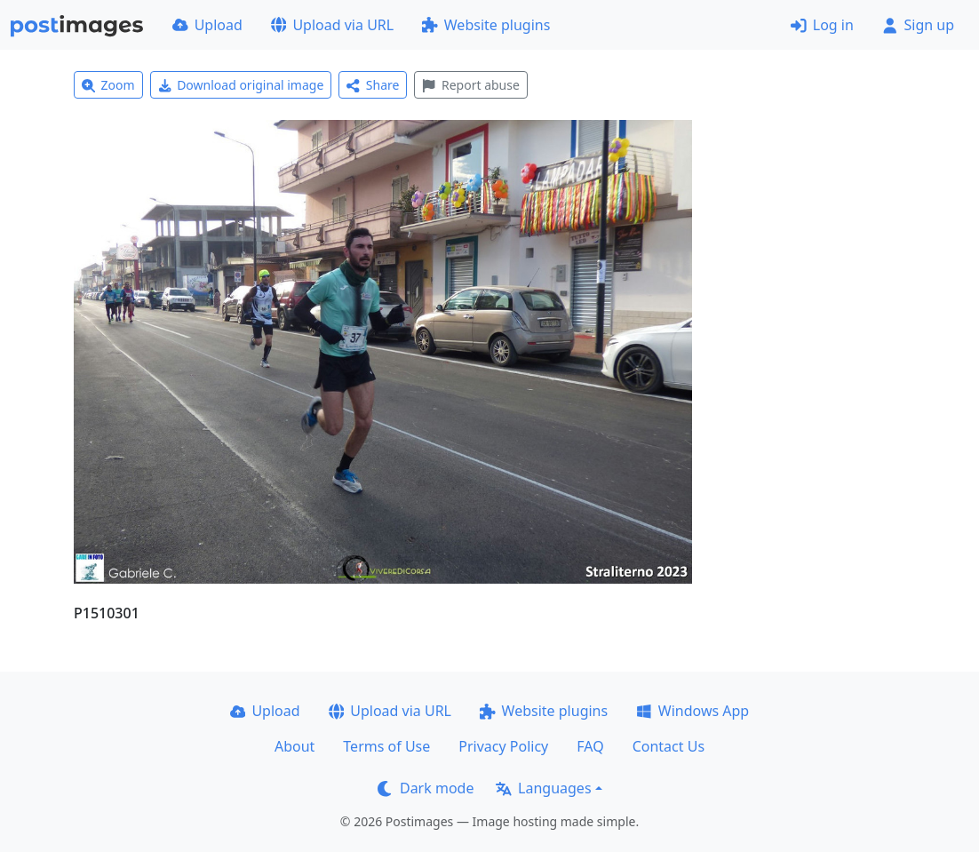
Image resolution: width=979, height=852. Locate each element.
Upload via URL (332, 25)
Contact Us (668, 746)
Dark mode (426, 788)
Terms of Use (386, 746)
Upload (207, 25)
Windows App (692, 711)
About (294, 746)
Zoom (108, 84)
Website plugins (486, 25)
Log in (822, 25)
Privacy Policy (503, 746)
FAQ (590, 746)
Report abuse (470, 84)
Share (372, 84)
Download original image (241, 84)
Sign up (918, 25)
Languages (543, 788)
